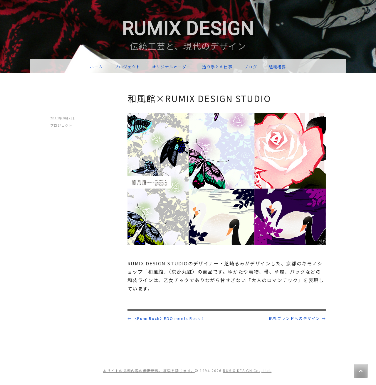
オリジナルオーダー (171, 66)
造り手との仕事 (217, 66)
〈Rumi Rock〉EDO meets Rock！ (166, 318)
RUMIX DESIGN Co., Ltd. (247, 370)
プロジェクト (127, 66)
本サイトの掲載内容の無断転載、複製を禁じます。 (149, 370)
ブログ (250, 66)
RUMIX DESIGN (188, 29)
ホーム (96, 66)
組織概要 (277, 66)
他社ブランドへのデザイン (297, 318)
